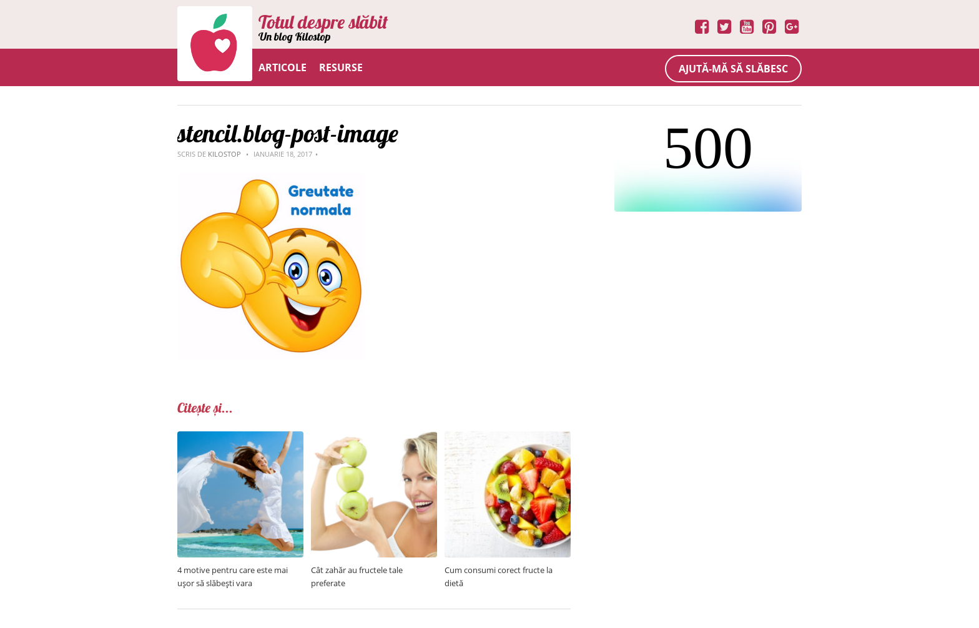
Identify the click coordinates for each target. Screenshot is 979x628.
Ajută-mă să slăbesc (733, 69)
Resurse (341, 67)
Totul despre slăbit (323, 22)
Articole (282, 67)
